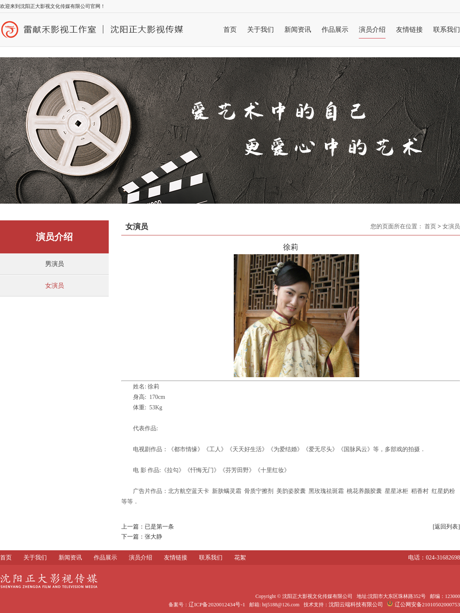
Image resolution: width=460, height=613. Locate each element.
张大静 (153, 537)
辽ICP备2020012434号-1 (217, 604)
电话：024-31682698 (434, 557)
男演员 (54, 264)
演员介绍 (372, 29)
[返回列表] (446, 527)
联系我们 (446, 29)
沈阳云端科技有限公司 (356, 604)
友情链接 (409, 29)
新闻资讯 (297, 29)
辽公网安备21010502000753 (423, 604)
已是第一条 (159, 527)
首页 (230, 29)
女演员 (54, 285)
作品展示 (335, 29)
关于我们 (260, 29)
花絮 (240, 557)
